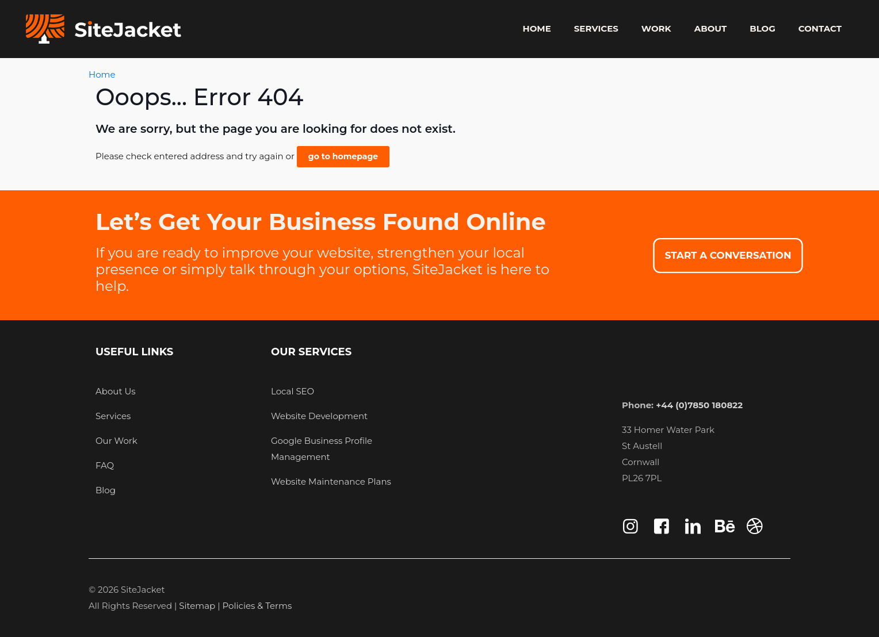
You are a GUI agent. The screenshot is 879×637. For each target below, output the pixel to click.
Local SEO (292, 391)
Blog (105, 490)
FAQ (104, 465)
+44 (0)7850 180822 (699, 405)
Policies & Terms (257, 605)
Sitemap (198, 605)
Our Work (116, 440)
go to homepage (343, 156)
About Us (115, 391)
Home (102, 74)
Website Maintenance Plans (331, 481)
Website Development (319, 415)
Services (113, 415)
